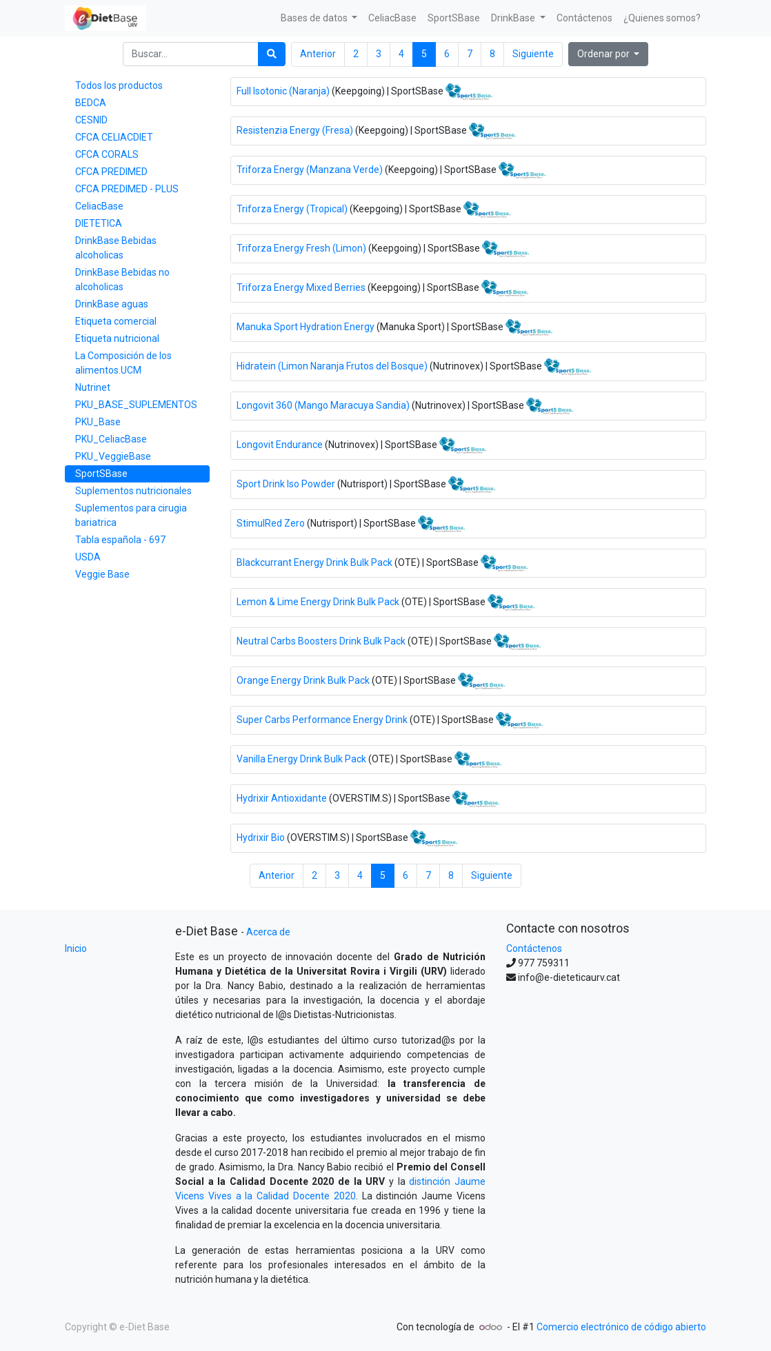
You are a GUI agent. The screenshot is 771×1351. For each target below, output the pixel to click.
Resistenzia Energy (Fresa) (295, 129)
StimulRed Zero (271, 522)
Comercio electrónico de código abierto (621, 1326)
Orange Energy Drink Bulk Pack (303, 679)
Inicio (76, 948)
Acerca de (268, 931)
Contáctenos (534, 948)
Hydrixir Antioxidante (282, 797)
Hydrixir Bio (261, 836)
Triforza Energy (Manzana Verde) (310, 168)
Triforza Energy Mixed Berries (301, 286)
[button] (608, 54)
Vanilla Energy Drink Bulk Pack (301, 758)
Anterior (318, 53)
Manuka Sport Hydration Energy (305, 326)
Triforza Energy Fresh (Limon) (301, 247)
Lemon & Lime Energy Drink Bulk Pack (318, 601)
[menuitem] (392, 18)
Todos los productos (119, 85)
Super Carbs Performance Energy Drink (322, 718)
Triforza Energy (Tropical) (292, 208)
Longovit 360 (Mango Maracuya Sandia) (323, 404)
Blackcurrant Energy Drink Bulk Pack (314, 561)
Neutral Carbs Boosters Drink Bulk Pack (321, 640)
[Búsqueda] (272, 54)
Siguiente (533, 53)
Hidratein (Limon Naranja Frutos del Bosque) (332, 365)
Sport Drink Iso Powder (286, 483)
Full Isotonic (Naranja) (283, 90)
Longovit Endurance (280, 443)
